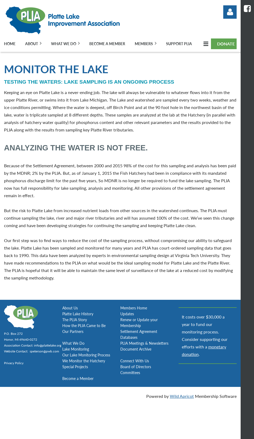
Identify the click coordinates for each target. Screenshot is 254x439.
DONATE (226, 43)
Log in (230, 12)
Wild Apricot (182, 396)
